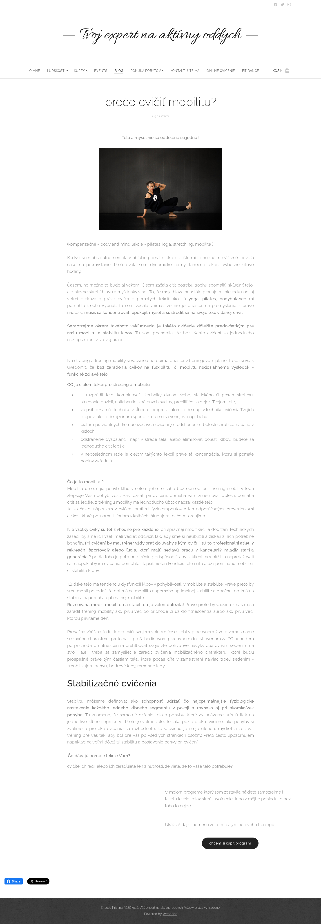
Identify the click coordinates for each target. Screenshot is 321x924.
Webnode (170, 914)
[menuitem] (35, 70)
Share (13, 881)
